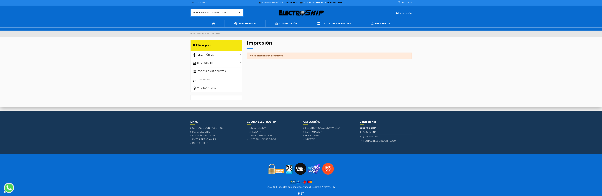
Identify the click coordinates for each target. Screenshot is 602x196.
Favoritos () (405, 2)
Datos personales (204, 139)
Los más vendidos (203, 135)
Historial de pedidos (262, 139)
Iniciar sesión (258, 128)
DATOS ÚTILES (200, 143)
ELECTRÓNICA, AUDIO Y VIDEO (322, 128)
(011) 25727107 (372, 136)
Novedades (312, 135)
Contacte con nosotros (207, 128)
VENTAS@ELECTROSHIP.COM (380, 141)
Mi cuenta (255, 132)
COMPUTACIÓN (313, 132)
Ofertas (310, 139)
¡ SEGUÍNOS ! (202, 2)
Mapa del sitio (201, 132)
